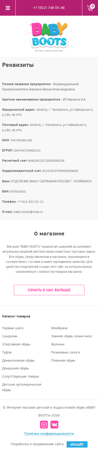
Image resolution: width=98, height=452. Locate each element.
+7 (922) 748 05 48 (49, 7)
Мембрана (59, 328)
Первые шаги (12, 328)
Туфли (6, 352)
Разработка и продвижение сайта (49, 444)
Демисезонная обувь (18, 360)
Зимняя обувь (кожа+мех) (71, 336)
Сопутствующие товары (20, 376)
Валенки (57, 344)
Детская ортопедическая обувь (21, 387)
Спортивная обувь (16, 344)
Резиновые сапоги (65, 352)
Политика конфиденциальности (49, 434)
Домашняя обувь (15, 368)
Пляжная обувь (63, 360)
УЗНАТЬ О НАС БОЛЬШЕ (49, 290)
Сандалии (9, 336)
